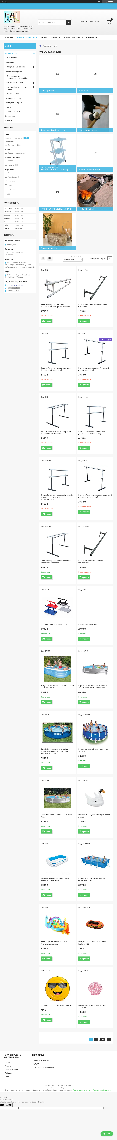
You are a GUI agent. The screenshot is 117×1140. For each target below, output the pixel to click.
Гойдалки (8, 1073)
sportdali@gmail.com (15, 285)
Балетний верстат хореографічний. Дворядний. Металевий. (56, 561)
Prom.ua (70, 1086)
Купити (47, 321)
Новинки (10, 62)
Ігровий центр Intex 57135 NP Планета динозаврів (54, 943)
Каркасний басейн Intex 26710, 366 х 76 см (56, 816)
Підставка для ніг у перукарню (54, 624)
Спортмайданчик (12, 1069)
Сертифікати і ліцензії (13, 103)
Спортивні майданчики (16, 67)
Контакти (55, 37)
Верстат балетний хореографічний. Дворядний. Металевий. (56, 432)
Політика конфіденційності (102, 1090)
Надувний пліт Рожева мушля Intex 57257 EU (93, 1006)
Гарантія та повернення (42, 1060)
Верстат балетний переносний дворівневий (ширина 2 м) (91, 432)
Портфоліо (91, 37)
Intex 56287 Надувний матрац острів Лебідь (94, 816)
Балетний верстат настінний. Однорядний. (90, 561)
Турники (8, 1066)
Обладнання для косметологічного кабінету (18, 77)
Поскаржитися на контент (82, 1090)
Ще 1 (9, 194)
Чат (106, 1134)
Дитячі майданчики (15, 82)
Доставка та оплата (73, 37)
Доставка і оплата (12, 111)
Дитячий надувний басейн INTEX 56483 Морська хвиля (55, 879)
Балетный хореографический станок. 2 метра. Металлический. (95, 496)
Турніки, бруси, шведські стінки (17, 88)
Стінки (7, 1062)
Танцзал (8, 1076)
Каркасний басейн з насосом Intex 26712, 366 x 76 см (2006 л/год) (93, 686)
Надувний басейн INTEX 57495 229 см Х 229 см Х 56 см (57, 686)
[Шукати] (68, 22)
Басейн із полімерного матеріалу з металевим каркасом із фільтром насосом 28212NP (55, 751)
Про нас (43, 37)
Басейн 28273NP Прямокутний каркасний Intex (91, 879)
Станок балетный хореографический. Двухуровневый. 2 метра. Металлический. (57, 497)
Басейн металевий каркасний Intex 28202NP (93, 750)
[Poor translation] (9, 1105)
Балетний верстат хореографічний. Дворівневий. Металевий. (56, 369)
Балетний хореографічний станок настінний (92, 305)
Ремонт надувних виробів (43, 1067)
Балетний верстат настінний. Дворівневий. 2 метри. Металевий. (55, 305)
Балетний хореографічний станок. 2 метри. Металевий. (93, 369)
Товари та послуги (26, 37)
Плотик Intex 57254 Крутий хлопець (56, 1005)
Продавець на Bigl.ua (58, 1088)
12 (103, 1039)
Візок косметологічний (88, 624)
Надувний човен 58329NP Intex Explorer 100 (92, 943)
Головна (9, 37)
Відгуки (8, 107)
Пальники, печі (13, 94)
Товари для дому (14, 98)
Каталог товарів (11, 53)
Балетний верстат (14, 71)
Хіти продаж (12, 58)
